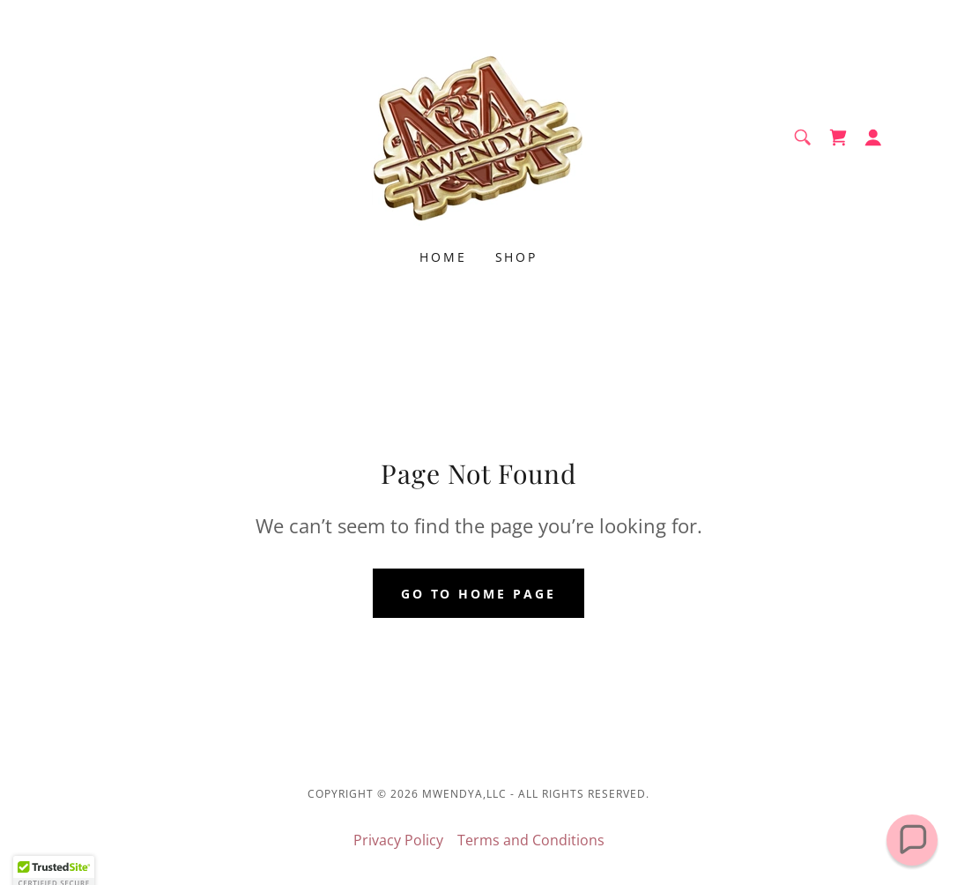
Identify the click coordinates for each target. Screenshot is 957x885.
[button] (873, 137)
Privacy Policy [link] (398, 840)
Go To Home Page (479, 593)
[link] (478, 135)
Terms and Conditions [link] (531, 840)
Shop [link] (516, 257)
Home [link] (443, 257)
